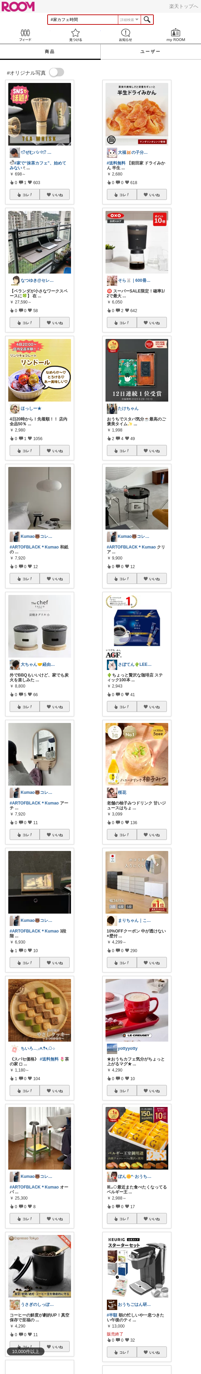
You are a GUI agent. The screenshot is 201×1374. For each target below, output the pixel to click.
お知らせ (126, 34)
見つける (75, 34)
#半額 (112, 1315)
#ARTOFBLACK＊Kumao (34, 547)
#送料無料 (49, 1059)
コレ (27, 194)
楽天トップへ (183, 6)
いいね (57, 194)
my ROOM (176, 34)
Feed (25, 34)
